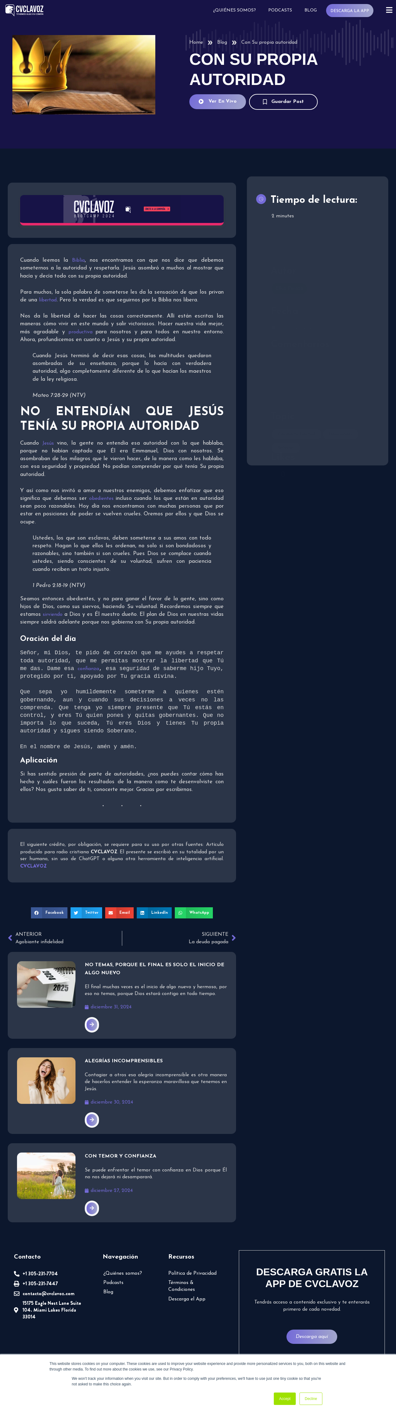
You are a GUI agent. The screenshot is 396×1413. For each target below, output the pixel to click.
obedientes (102, 498)
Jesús (49, 443)
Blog (310, 10)
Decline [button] (311, 1399)
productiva (82, 332)
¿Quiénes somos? (234, 10)
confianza (88, 669)
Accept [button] (285, 1399)
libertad (48, 300)
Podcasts (279, 10)
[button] (49, 913)
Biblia (78, 260)
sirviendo (53, 614)
